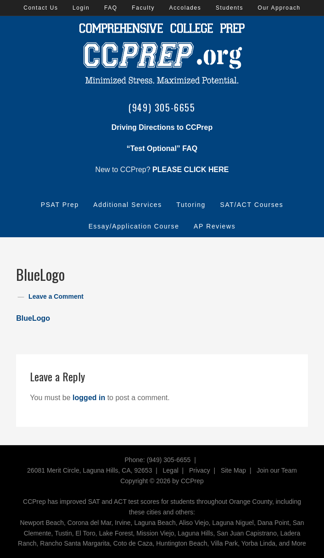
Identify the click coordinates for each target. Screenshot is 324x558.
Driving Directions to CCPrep (162, 127)
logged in (89, 398)
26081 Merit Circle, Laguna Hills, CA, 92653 (89, 470)
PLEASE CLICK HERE (190, 169)
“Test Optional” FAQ (162, 148)
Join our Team (277, 470)
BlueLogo (33, 318)
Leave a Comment (56, 296)
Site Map (233, 470)
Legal (171, 470)
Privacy (199, 470)
